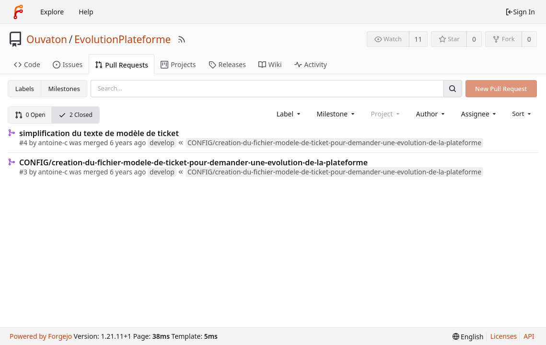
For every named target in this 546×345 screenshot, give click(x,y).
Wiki (270, 64)
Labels (24, 88)
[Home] (18, 12)
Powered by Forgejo (41, 336)
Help (86, 11)
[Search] (452, 88)
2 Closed (75, 115)
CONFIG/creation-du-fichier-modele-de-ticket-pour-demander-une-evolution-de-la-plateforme (193, 162)
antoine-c (53, 142)
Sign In (520, 11)
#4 (23, 142)
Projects (178, 64)
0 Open (30, 115)
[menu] (522, 113)
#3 (23, 171)
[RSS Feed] (181, 39)
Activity (310, 64)
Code (27, 64)
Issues (67, 64)
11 (418, 39)
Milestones (64, 88)
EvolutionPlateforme (122, 39)
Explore (52, 11)
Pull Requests (121, 64)
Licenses (503, 336)
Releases (227, 64)
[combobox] (289, 114)
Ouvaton (46, 39)
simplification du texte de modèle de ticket (99, 133)
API (528, 336)
